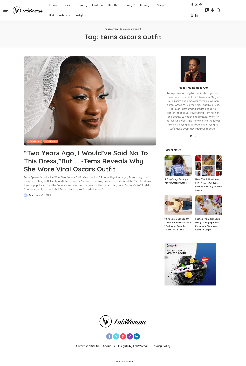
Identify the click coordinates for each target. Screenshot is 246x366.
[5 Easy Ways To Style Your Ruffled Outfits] (178, 165)
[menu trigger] (7, 10)
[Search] (218, 10)
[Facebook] (192, 5)
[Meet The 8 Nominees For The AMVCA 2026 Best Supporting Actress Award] (208, 165)
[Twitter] (196, 5)
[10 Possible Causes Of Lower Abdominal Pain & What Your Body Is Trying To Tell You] (178, 205)
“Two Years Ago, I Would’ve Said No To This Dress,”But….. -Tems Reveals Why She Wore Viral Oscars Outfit (87, 161)
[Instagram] (192, 16)
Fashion (51, 141)
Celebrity (34, 141)
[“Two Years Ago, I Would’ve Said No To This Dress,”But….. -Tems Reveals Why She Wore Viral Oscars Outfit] (90, 100)
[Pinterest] (200, 5)
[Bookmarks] (207, 10)
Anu (31, 195)
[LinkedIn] (196, 16)
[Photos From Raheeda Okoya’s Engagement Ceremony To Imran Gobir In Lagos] (208, 205)
